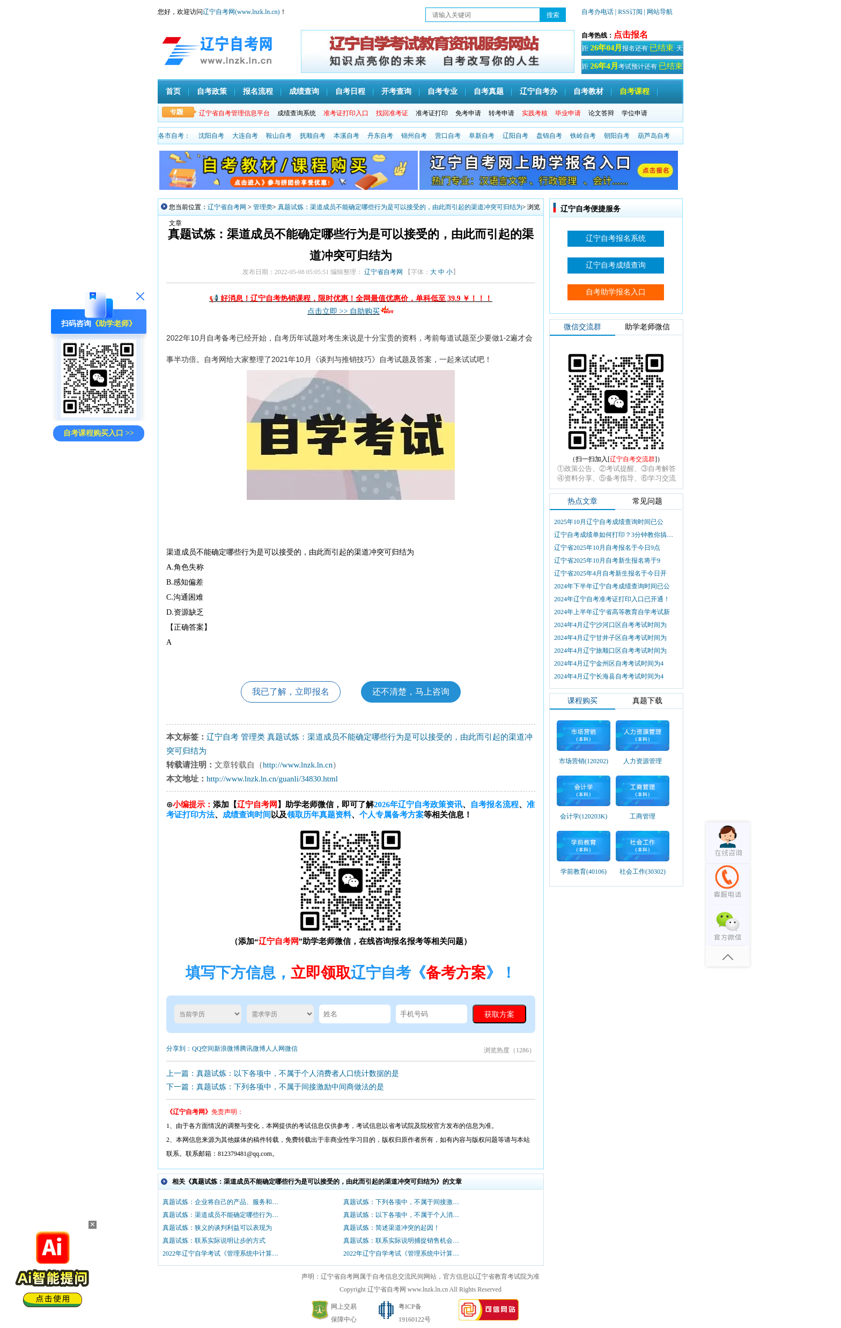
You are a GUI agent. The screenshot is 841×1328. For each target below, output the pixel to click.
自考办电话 (597, 12)
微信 (291, 1048)
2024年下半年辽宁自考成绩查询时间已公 (612, 586)
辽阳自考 (515, 135)
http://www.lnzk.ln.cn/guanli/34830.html (272, 778)
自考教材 (588, 91)
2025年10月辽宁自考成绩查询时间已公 (608, 522)
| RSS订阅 (629, 12)
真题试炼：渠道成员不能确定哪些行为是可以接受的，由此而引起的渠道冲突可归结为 (400, 207)
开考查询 (396, 91)
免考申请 (468, 113)
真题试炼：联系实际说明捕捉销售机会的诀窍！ (403, 1240)
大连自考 (245, 135)
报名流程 (258, 91)
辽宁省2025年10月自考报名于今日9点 (607, 547)
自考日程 (350, 91)
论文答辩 (601, 113)
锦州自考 (414, 135)
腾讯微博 (252, 1048)
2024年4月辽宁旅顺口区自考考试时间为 (610, 650)
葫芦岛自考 (654, 135)
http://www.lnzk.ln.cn (298, 765)
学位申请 (634, 113)
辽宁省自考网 (227, 207)
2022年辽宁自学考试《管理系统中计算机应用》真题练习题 (223, 1253)
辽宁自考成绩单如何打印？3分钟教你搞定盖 (614, 534)
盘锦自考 (549, 135)
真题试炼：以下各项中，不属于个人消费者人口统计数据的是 (403, 1215)
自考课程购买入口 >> (98, 433)
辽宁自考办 (538, 91)
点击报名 (631, 34)
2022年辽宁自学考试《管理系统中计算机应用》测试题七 (403, 1253)
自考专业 (442, 91)
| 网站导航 (658, 12)
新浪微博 (227, 1048)
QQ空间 (203, 1048)
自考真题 (489, 91)
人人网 (275, 1048)
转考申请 (501, 113)
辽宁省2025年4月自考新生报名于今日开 (610, 573)
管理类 (262, 207)
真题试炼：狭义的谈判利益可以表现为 (217, 1227)
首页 (173, 91)
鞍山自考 (279, 135)
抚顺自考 (313, 135)
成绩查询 (304, 91)
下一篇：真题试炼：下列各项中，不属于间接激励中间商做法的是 (275, 1087)
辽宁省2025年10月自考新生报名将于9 (607, 560)
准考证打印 (432, 113)
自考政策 (212, 91)
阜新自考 (482, 135)
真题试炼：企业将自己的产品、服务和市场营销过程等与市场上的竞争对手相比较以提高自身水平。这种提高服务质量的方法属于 (223, 1202)
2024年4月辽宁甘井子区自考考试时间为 (610, 637)
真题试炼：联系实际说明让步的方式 (214, 1240)
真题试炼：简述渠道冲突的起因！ (391, 1227)
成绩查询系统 (296, 113)
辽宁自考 (222, 737)
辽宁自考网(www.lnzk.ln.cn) (241, 12)
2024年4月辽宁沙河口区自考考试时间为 (610, 625)
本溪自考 (346, 135)
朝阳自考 (617, 135)
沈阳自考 (211, 135)
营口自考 (448, 135)
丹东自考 (380, 135)
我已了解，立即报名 (290, 691)
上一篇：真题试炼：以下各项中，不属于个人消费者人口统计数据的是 (282, 1073)
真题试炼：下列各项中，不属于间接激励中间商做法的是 (403, 1202)
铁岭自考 (583, 135)
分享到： (179, 1048)
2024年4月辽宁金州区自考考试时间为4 (608, 663)
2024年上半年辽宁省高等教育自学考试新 (612, 612)
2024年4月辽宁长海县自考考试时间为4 (608, 676)
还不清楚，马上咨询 (410, 691)
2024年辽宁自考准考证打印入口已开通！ (612, 599)
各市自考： (174, 135)
